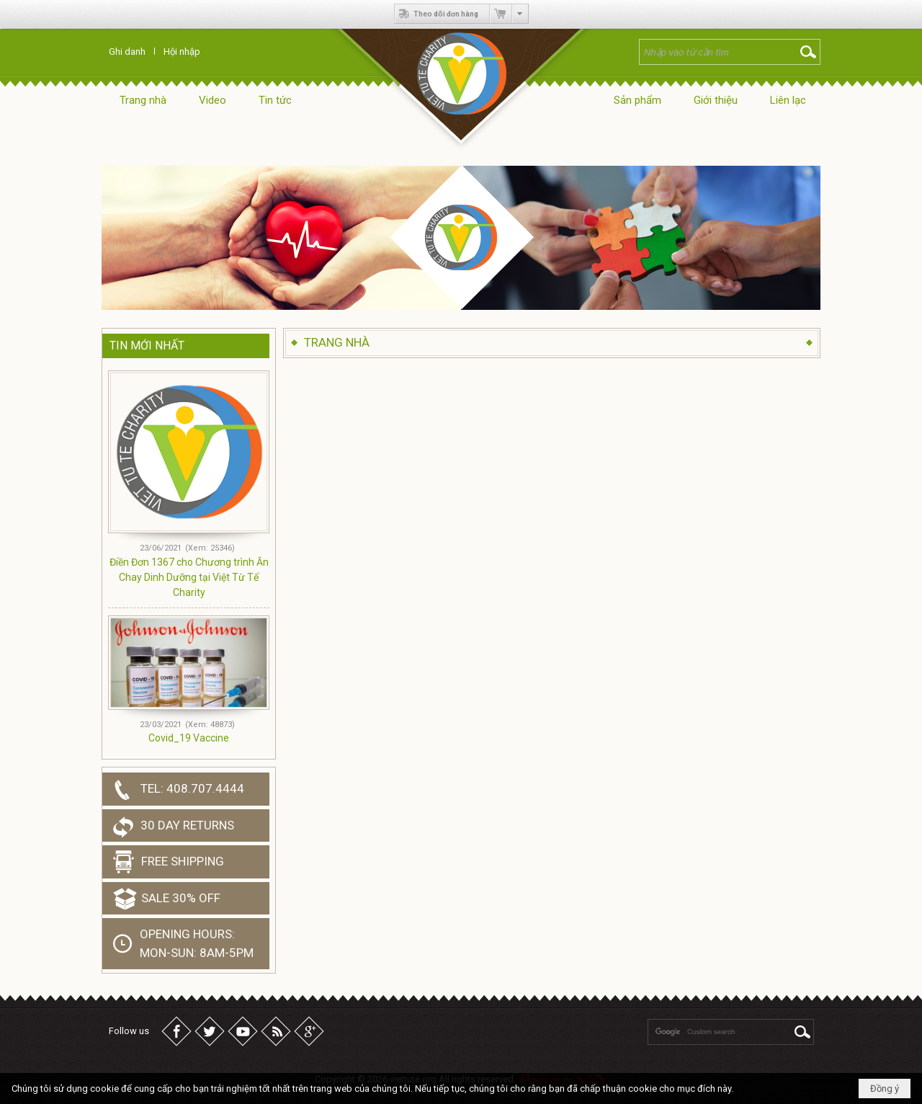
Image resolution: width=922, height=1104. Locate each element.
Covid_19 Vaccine (188, 738)
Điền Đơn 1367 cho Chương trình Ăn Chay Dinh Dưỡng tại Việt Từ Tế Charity (189, 577)
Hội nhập (182, 51)
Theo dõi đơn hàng (436, 13)
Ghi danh (127, 51)
